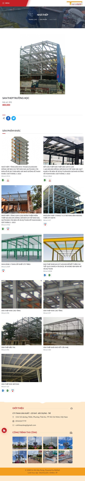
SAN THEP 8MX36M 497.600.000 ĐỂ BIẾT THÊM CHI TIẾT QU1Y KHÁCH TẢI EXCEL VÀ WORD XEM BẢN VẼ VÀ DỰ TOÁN (62, 267)
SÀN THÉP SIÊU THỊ (8, 347)
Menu (7, 3)
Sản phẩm (43, 19)
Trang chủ (33, 19)
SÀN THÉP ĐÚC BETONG (10, 384)
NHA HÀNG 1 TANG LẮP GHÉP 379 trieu (15, 264)
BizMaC (57, 470)
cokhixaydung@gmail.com (25, 425)
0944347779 (20, 421)
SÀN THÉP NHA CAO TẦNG (11, 311)
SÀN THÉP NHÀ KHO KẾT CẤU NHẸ (55, 347)
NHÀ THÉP (53, 19)
